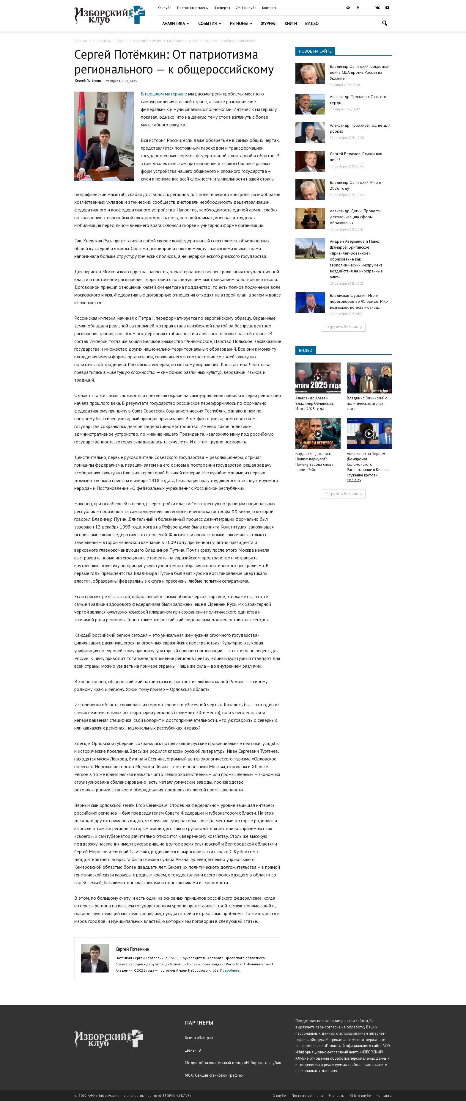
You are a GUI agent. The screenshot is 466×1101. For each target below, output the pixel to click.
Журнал (268, 23)
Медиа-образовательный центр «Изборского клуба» (233, 1062)
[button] (384, 24)
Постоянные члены (193, 7)
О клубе (164, 7)
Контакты (269, 7)
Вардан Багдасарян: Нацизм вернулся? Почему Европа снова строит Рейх (314, 461)
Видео (312, 23)
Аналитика (176, 23)
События (209, 23)
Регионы (241, 23)
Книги (291, 23)
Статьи (122, 40)
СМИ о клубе (246, 7)
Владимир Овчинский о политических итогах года (367, 403)
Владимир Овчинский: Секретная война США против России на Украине (359, 72)
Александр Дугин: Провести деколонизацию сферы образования (355, 216)
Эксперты (222, 7)
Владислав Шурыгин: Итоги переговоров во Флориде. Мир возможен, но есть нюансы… (359, 301)
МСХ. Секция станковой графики (214, 1075)
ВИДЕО (305, 350)
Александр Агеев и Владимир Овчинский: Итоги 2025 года (314, 403)
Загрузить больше (343, 327)
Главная (81, 40)
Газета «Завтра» (199, 1037)
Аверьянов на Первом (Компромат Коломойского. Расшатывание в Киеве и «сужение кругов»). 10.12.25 (368, 467)
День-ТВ (193, 1050)
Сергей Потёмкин (88, 81)
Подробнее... (231, 970)
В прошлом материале (164, 94)
